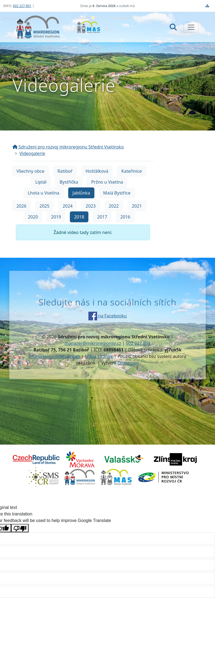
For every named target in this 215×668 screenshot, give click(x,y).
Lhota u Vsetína (43, 193)
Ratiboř (65, 171)
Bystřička (68, 182)
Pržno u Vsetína (107, 182)
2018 (79, 217)
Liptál (40, 182)
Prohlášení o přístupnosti (54, 356)
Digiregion (128, 363)
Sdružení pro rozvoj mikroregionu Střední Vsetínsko (68, 147)
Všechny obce (30, 171)
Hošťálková (97, 171)
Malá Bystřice (116, 193)
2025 (45, 206)
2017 (102, 217)
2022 (114, 206)
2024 (67, 206)
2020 (33, 217)
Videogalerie (32, 153)
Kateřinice (131, 171)
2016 (125, 217)
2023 (91, 206)
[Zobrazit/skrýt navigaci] (191, 27)
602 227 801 (22, 6)
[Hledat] (173, 27)
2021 (137, 206)
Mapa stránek (99, 356)
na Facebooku (107, 316)
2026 (21, 206)
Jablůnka (81, 193)
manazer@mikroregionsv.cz (92, 343)
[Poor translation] (20, 528)
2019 (56, 217)
